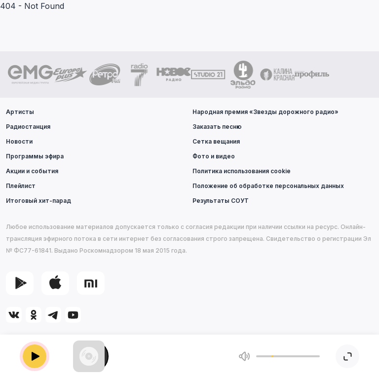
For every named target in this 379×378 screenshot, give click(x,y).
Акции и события (32, 171)
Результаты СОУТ (220, 200)
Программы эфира (35, 156)
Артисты (20, 111)
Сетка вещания (216, 141)
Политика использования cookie (241, 171)
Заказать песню (217, 126)
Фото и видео (213, 156)
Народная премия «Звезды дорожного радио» (265, 111)
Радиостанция (28, 126)
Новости (19, 141)
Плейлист (21, 185)
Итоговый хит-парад (38, 200)
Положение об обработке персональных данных (268, 185)
